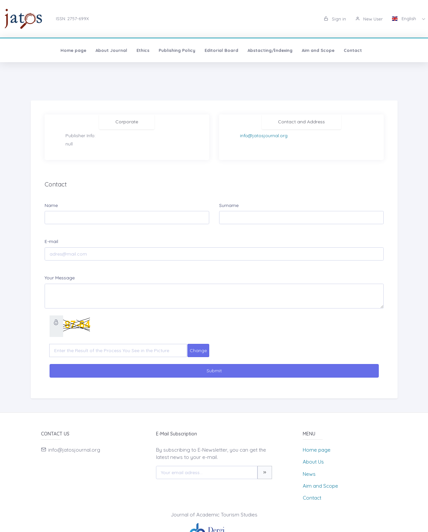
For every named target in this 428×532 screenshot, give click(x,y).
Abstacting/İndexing (222, 50)
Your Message (60, 278)
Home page (25, 50)
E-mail (51, 241)
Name (51, 205)
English (404, 18)
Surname (229, 205)
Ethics (95, 50)
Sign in (335, 18)
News (309, 474)
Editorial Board (173, 50)
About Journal (63, 50)
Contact (305, 50)
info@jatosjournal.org (264, 136)
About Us (313, 462)
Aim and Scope (270, 50)
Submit (214, 371)
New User (369, 18)
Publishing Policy (129, 50)
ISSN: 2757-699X (72, 18)
